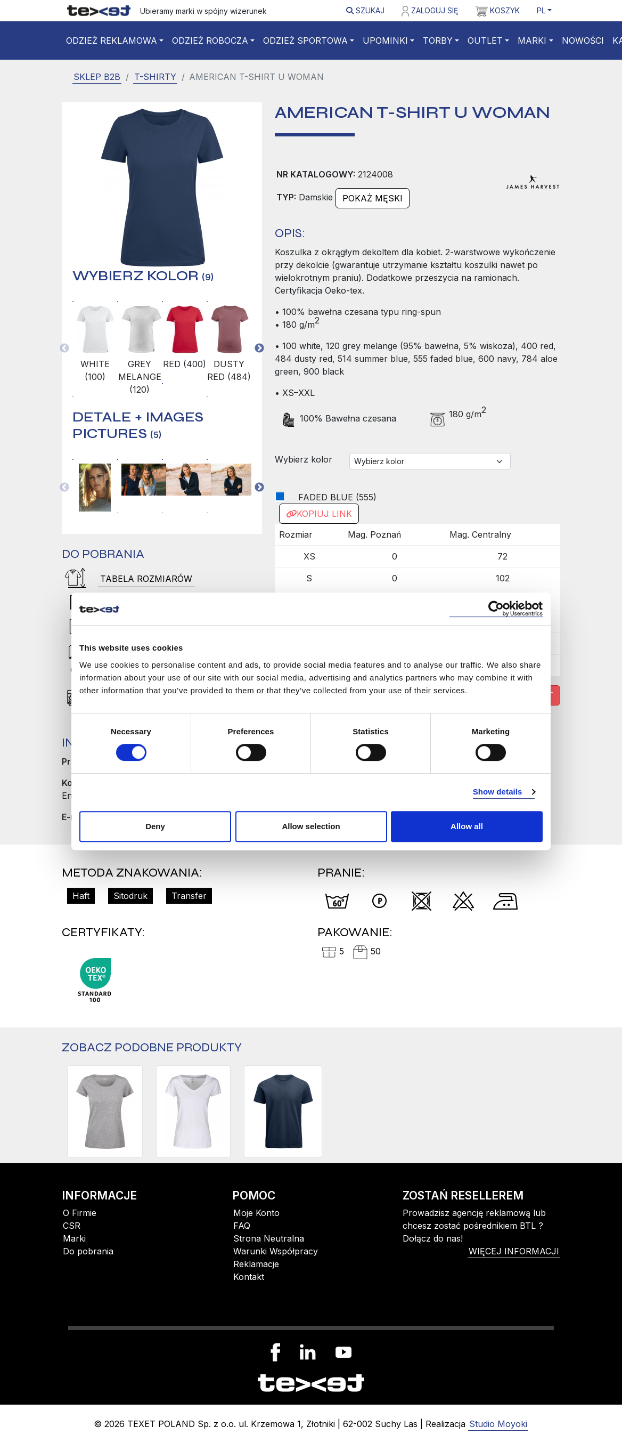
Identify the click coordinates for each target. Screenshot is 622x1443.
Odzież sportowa (305, 40)
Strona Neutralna (268, 1238)
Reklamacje (256, 1264)
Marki (532, 40)
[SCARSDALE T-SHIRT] (283, 1111)
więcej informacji (514, 1251)
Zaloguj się (430, 11)
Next (259, 348)
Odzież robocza (210, 40)
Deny (155, 826)
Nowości (583, 40)
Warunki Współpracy (275, 1251)
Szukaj (365, 10)
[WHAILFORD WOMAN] (193, 1111)
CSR (71, 1225)
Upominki (385, 40)
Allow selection (311, 826)
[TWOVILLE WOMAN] (105, 1111)
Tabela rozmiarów (146, 578)
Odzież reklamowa (111, 40)
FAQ (241, 1225)
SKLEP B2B (96, 76)
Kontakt (248, 1276)
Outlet (485, 40)
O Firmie (79, 1212)
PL (541, 10)
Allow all (467, 826)
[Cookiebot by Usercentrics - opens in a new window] (496, 609)
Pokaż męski (372, 198)
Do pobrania (88, 1251)
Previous (64, 348)
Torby (438, 40)
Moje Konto (256, 1212)
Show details (497, 791)
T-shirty (155, 76)
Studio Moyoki (498, 1423)
